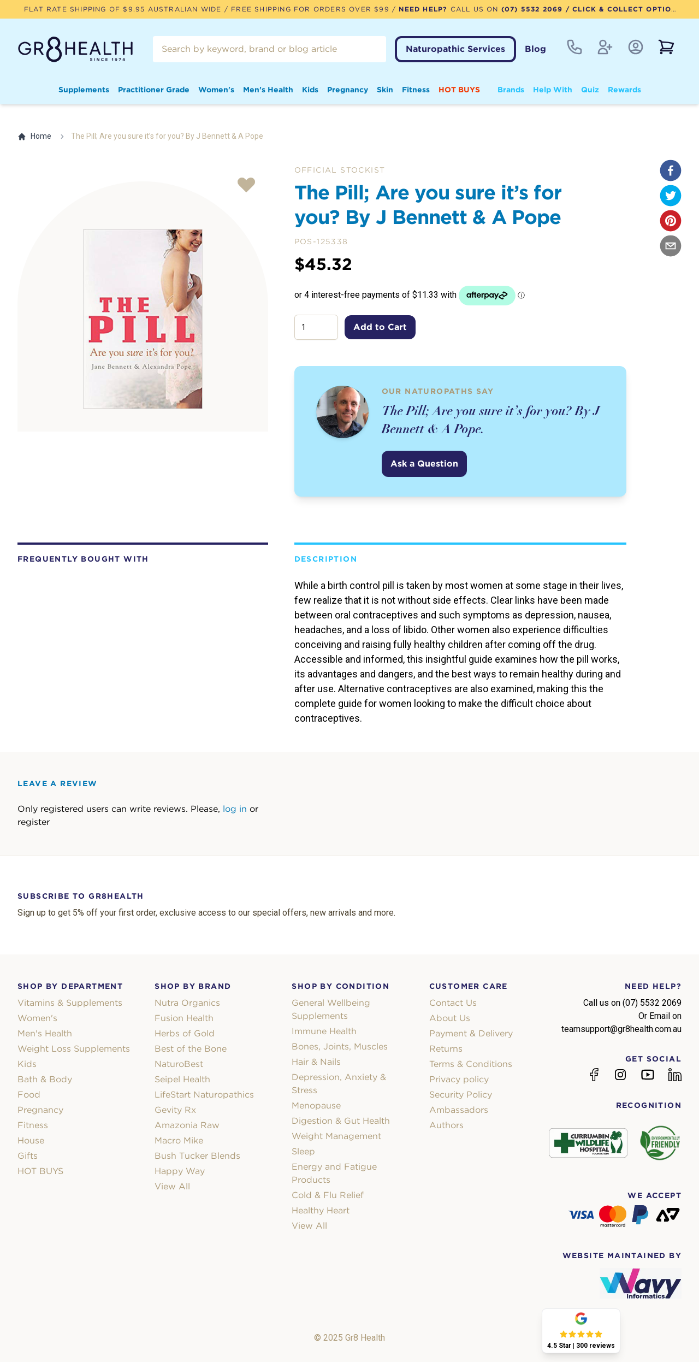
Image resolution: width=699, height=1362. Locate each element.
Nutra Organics (187, 1003)
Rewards (624, 89)
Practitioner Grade (153, 89)
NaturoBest (179, 1064)
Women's (216, 89)
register (33, 822)
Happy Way (180, 1171)
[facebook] (671, 170)
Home (34, 136)
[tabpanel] (142, 306)
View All (172, 1186)
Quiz (590, 89)
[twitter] (671, 196)
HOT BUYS (459, 89)
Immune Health (324, 1031)
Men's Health (268, 89)
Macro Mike (179, 1140)
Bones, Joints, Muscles (340, 1046)
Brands (510, 89)
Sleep (303, 1151)
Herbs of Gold (185, 1033)
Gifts (27, 1156)
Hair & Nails (316, 1062)
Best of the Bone (191, 1048)
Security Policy (460, 1094)
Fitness (416, 89)
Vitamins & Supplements (69, 1003)
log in (235, 809)
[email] (671, 246)
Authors (446, 1125)
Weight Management (336, 1136)
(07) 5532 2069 (532, 9)
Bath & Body (44, 1079)
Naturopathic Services (455, 49)
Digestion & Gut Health (341, 1121)
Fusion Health (184, 1018)
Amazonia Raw (187, 1125)
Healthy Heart (321, 1210)
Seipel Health (182, 1079)
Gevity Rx (175, 1110)
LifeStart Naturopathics (204, 1094)
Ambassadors (458, 1110)
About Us (449, 1018)
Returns (446, 1048)
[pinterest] (671, 221)
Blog (535, 49)
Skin (385, 89)
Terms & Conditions (470, 1064)
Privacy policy (459, 1079)
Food (28, 1094)
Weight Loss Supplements (73, 1048)
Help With (552, 89)
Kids (310, 89)
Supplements (83, 89)
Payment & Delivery (471, 1033)
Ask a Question (424, 463)
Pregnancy (347, 89)
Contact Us (453, 1003)
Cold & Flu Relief (328, 1195)
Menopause (316, 1105)
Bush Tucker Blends (197, 1156)
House (30, 1140)
